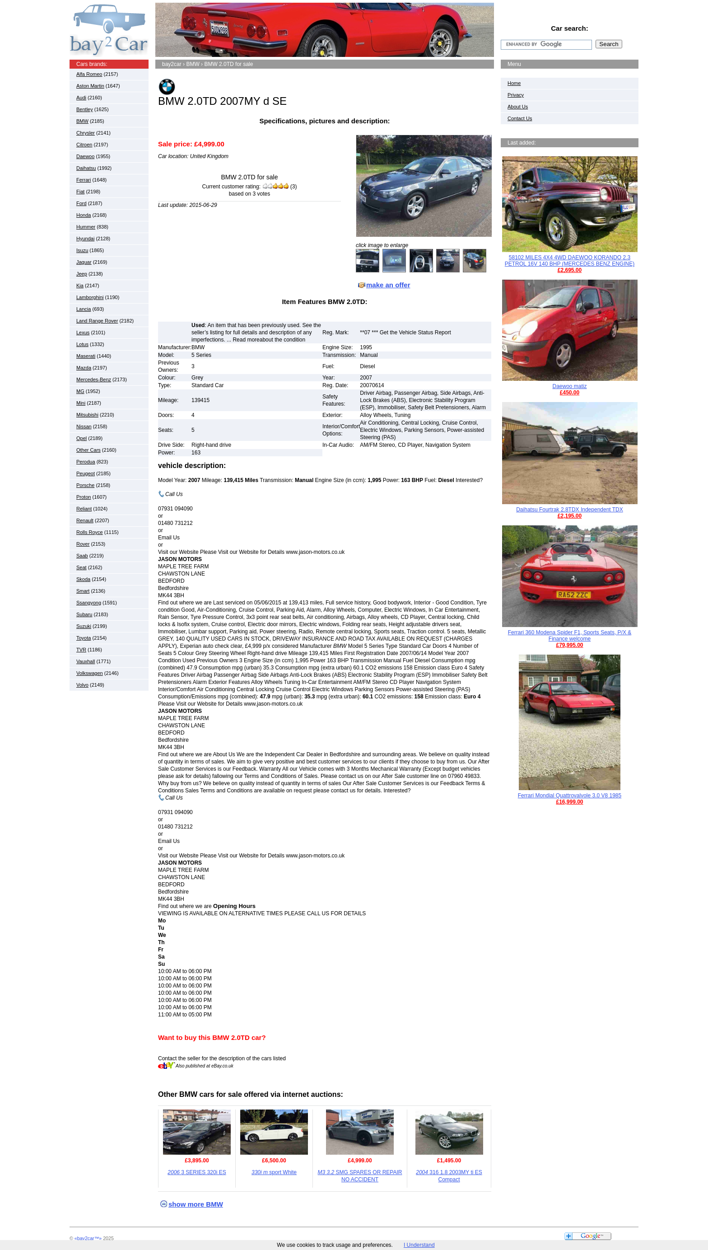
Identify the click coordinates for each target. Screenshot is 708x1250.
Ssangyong (88, 602)
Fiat (80, 191)
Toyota (83, 638)
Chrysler (85, 133)
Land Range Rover (97, 320)
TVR (81, 649)
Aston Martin (90, 86)
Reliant (84, 508)
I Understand (419, 1245)
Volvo (82, 685)
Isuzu (82, 250)
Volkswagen (89, 673)
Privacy (516, 95)
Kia (80, 285)
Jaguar (84, 262)
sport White (274, 1172)
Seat (81, 567)
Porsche (85, 485)
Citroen (84, 144)
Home (514, 83)
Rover (82, 544)
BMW (82, 121)
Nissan (84, 426)
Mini (80, 403)
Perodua (85, 461)
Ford (81, 203)
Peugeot (85, 473)
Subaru (84, 614)
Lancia (83, 309)
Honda (83, 215)
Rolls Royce (89, 532)
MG (80, 391)
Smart (82, 591)
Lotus (82, 344)
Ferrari (83, 180)
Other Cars (88, 450)
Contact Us (520, 118)
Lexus (82, 332)
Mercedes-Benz (93, 379)
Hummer (85, 226)
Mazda (83, 367)
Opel (81, 438)
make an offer (388, 285)
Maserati (85, 356)
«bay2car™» (88, 1238)
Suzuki (83, 626)
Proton (83, 497)
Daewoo (85, 156)
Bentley (84, 109)
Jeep (81, 273)
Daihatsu (86, 168)
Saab (82, 555)
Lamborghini (90, 297)
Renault (84, 520)
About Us (518, 106)
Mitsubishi (87, 414)
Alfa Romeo (89, 74)
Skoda (83, 579)
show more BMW (195, 1204)
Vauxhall (85, 661)
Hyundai (85, 238)
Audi (81, 97)
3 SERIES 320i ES (197, 1172)
